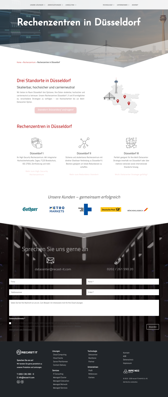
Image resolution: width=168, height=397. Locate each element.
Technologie (107, 5)
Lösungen (56, 351)
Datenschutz (128, 359)
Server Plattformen (60, 361)
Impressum (127, 363)
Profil (90, 370)
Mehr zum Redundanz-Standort (84, 174)
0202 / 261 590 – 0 (26, 374)
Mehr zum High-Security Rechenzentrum (37, 172)
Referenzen (92, 374)
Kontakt (135, 5)
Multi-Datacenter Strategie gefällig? (131, 174)
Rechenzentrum (29, 62)
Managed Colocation (61, 381)
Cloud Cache (58, 358)
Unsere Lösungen (36, 5)
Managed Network (60, 384)
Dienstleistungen (54, 5)
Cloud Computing (59, 354)
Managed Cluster (59, 377)
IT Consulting (58, 374)
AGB (124, 356)
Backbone (92, 358)
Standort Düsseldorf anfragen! (56, 109)
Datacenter (92, 354)
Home (19, 62)
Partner (91, 361)
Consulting (69, 5)
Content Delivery (59, 365)
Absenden (153, 326)
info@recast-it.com (26, 377)
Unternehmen (122, 5)
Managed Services (60, 387)
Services (55, 370)
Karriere (91, 377)
